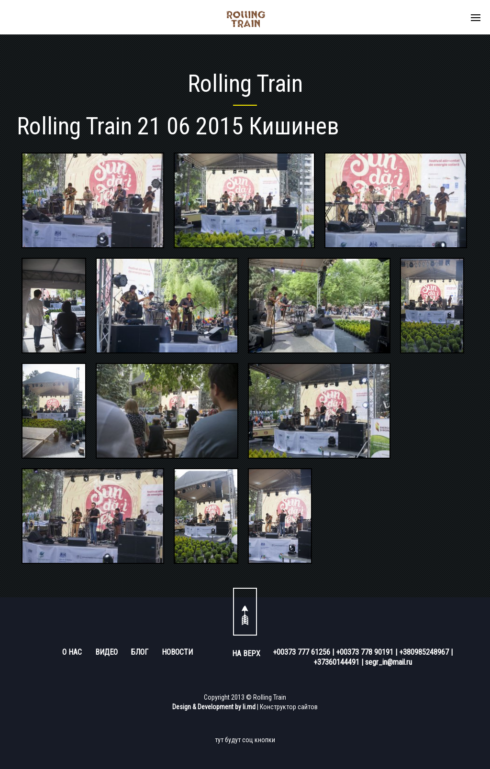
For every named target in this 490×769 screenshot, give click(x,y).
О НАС (72, 652)
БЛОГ (139, 652)
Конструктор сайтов (289, 707)
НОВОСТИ (177, 652)
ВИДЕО (106, 652)
